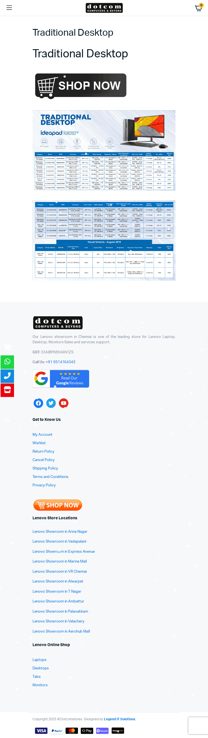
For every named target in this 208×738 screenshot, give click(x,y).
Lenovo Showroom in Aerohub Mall (61, 631)
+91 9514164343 (61, 362)
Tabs (37, 677)
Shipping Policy (45, 468)
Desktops (41, 668)
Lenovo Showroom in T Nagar (57, 591)
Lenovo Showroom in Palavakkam (60, 611)
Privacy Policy (44, 485)
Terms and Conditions (50, 477)
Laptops (40, 660)
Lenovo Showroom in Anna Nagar (60, 532)
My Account (42, 435)
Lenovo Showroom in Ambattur (58, 601)
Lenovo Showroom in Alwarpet (58, 581)
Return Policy (43, 451)
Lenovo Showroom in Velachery (58, 621)
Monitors (40, 685)
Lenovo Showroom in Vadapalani (59, 541)
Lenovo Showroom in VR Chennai (60, 572)
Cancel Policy (44, 460)
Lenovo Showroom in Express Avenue (64, 552)
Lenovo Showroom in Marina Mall (60, 561)
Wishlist (39, 443)
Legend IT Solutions (119, 719)
